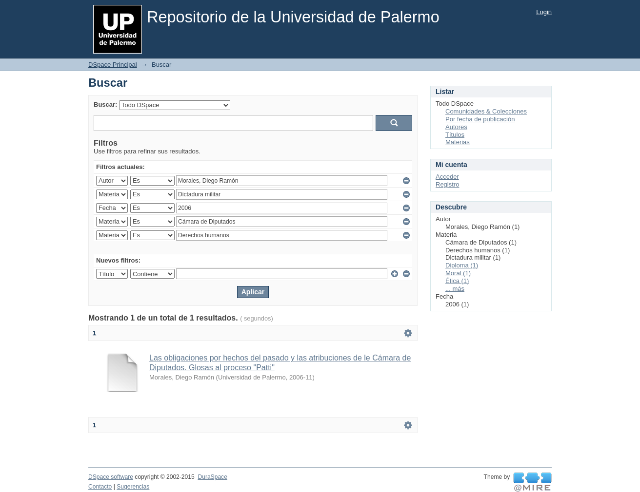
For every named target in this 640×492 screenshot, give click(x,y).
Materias (457, 142)
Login (544, 12)
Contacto (100, 486)
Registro (447, 184)
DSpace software (110, 476)
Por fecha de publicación (480, 119)
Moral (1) (458, 273)
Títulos (454, 134)
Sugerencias (133, 486)
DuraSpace (212, 476)
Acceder (447, 176)
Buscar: (105, 104)
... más (454, 288)
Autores (456, 127)
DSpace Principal (112, 64)
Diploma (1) (461, 265)
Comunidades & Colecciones (486, 111)
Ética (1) (457, 280)
